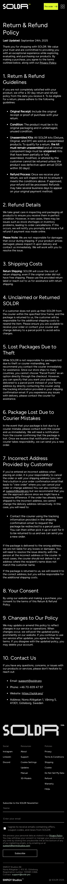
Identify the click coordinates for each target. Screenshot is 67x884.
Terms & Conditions (54, 757)
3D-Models (26, 778)
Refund (48, 778)
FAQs (47, 789)
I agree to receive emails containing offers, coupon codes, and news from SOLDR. (31, 828)
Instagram (8, 751)
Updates (25, 767)
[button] (62, 6)
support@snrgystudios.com (16, 845)
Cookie (48, 767)
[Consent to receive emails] (5, 828)
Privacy (48, 751)
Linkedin (7, 757)
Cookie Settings (29, 762)
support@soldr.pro (17, 491)
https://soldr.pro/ (32, 693)
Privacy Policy (48, 62)
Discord (6, 762)
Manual (24, 773)
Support (25, 757)
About (24, 751)
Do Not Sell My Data (54, 773)
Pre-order (51, 6)
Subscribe (20, 853)
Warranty (49, 783)
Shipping (49, 762)
